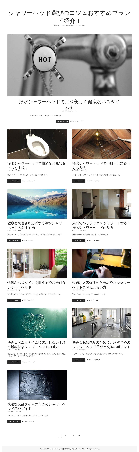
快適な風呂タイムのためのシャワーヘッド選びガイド (37, 385)
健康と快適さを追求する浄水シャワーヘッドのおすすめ (37, 204)
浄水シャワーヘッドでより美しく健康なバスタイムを (69, 65)
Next (79, 435)
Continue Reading (63, 121)
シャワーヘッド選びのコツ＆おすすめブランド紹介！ (69, 16)
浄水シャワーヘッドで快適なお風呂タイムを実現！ (37, 144)
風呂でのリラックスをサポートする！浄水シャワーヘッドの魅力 (101, 204)
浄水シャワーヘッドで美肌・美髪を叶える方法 (101, 144)
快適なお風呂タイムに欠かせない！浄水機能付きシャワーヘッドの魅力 (37, 323)
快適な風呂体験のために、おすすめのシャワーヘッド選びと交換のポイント (101, 323)
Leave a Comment (78, 121)
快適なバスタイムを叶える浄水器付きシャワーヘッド (37, 263)
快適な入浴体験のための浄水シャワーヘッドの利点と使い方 (101, 263)
